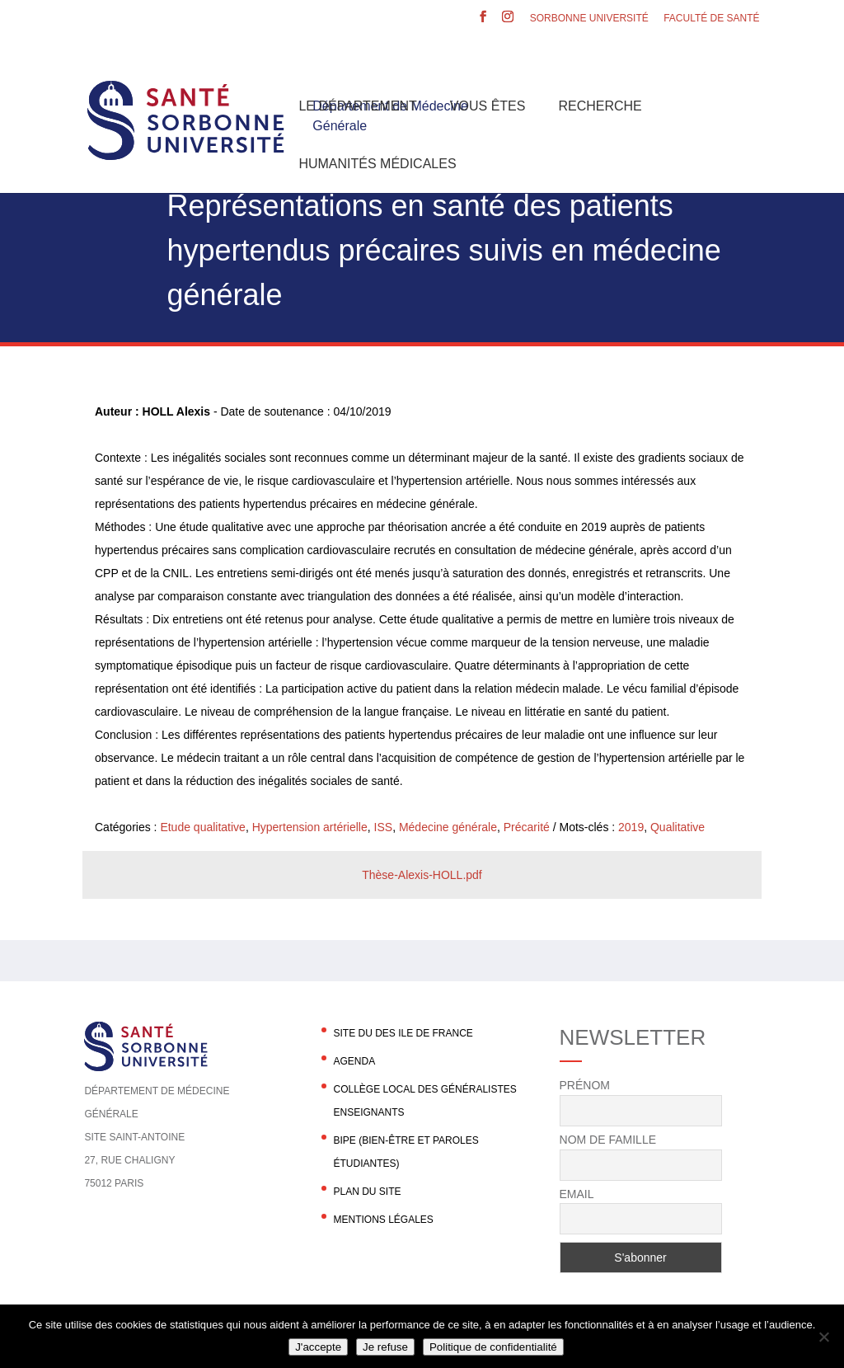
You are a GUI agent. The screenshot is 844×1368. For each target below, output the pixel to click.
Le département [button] (357, 106)
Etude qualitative (203, 827)
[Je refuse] (823, 1336)
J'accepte (318, 1347)
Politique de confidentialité (493, 1347)
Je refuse (385, 1347)
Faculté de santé (711, 18)
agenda (354, 1061)
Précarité (527, 827)
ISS (383, 827)
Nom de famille (608, 1139)
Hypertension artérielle (310, 827)
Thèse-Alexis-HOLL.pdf (422, 874)
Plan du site (367, 1191)
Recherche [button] (599, 106)
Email (577, 1194)
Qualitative (677, 827)
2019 (631, 827)
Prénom (585, 1085)
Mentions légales (383, 1219)
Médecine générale (448, 827)
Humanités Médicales (377, 164)
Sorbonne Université (589, 18)
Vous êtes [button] (488, 106)
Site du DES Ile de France (402, 1033)
